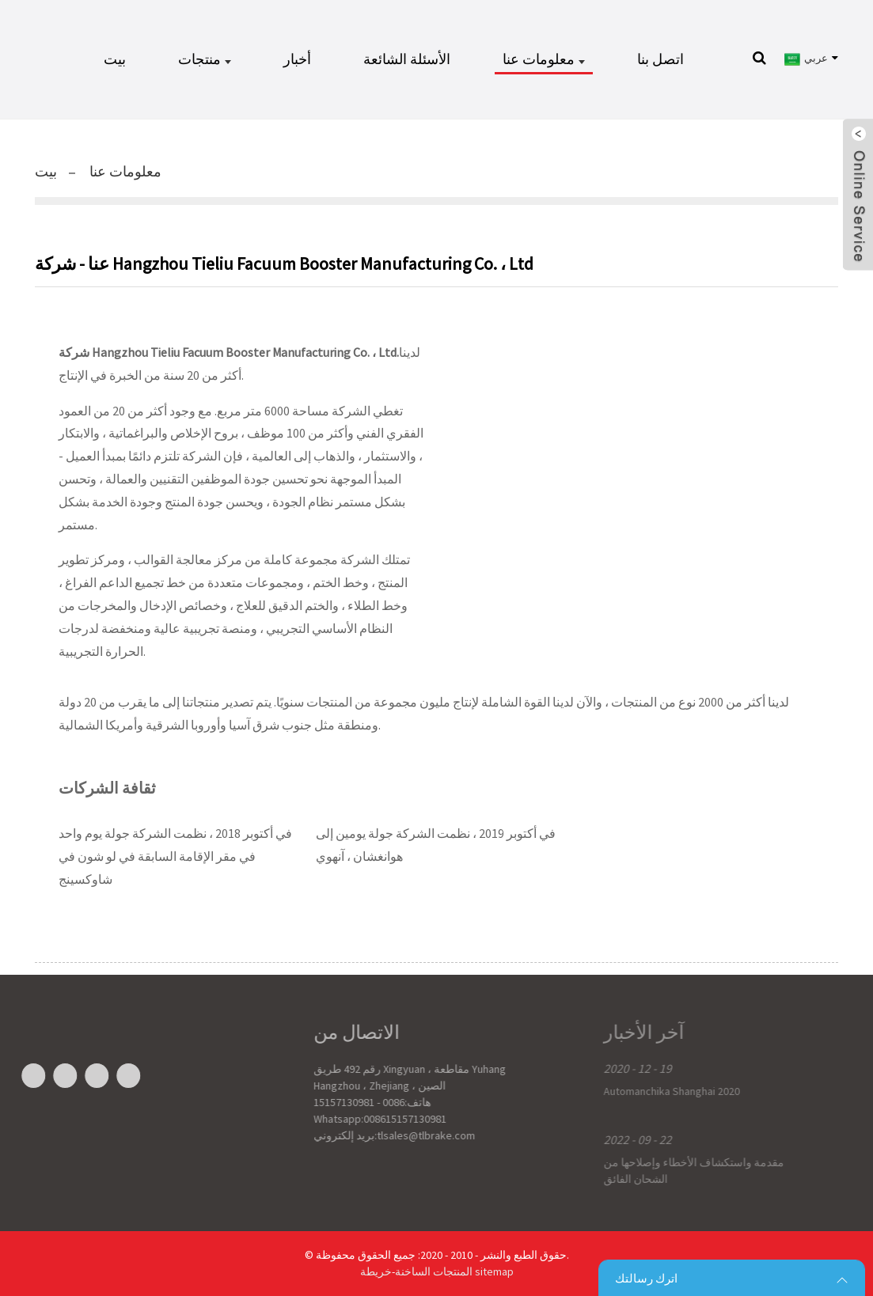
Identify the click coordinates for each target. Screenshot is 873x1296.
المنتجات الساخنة (434, 1271)
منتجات (204, 59)
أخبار (297, 59)
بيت (115, 59)
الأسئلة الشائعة (406, 59)
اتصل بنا (660, 59)
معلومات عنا (544, 59)
